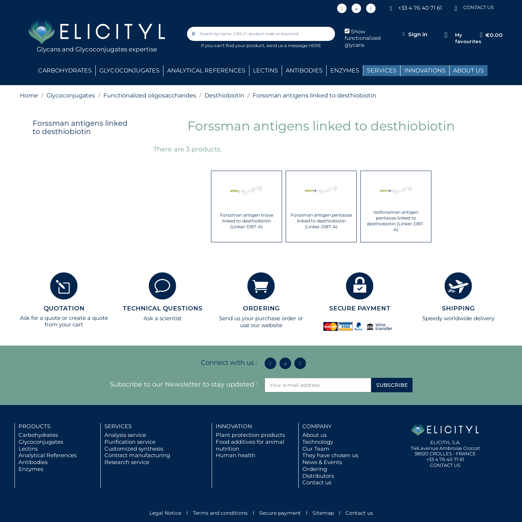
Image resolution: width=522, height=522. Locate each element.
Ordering (314, 468)
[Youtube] (371, 8)
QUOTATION (64, 308)
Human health (235, 455)
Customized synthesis (133, 448)
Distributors (318, 475)
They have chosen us (330, 455)
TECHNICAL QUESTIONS (162, 308)
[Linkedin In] (342, 8)
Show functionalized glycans (363, 38)
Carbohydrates (38, 434)
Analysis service (125, 434)
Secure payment (280, 513)
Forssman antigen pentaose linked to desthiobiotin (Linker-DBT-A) (321, 220)
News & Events (322, 462)
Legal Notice (165, 513)
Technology (317, 441)
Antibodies (32, 462)
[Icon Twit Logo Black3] (356, 8)
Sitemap (323, 513)
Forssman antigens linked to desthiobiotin (80, 127)
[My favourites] (446, 35)
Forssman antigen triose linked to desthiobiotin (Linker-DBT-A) (246, 220)
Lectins (28, 448)
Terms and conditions (220, 513)
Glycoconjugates (40, 441)
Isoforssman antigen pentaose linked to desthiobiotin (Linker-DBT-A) (396, 220)
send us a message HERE (293, 45)
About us (314, 434)
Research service (126, 462)
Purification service (130, 441)
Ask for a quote (40, 317)
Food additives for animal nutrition (250, 445)
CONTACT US (478, 7)
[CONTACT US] (456, 8)
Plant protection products (250, 434)
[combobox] (261, 34)
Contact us (316, 482)
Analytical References (47, 455)
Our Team (316, 448)
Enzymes (30, 468)
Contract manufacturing (137, 455)
